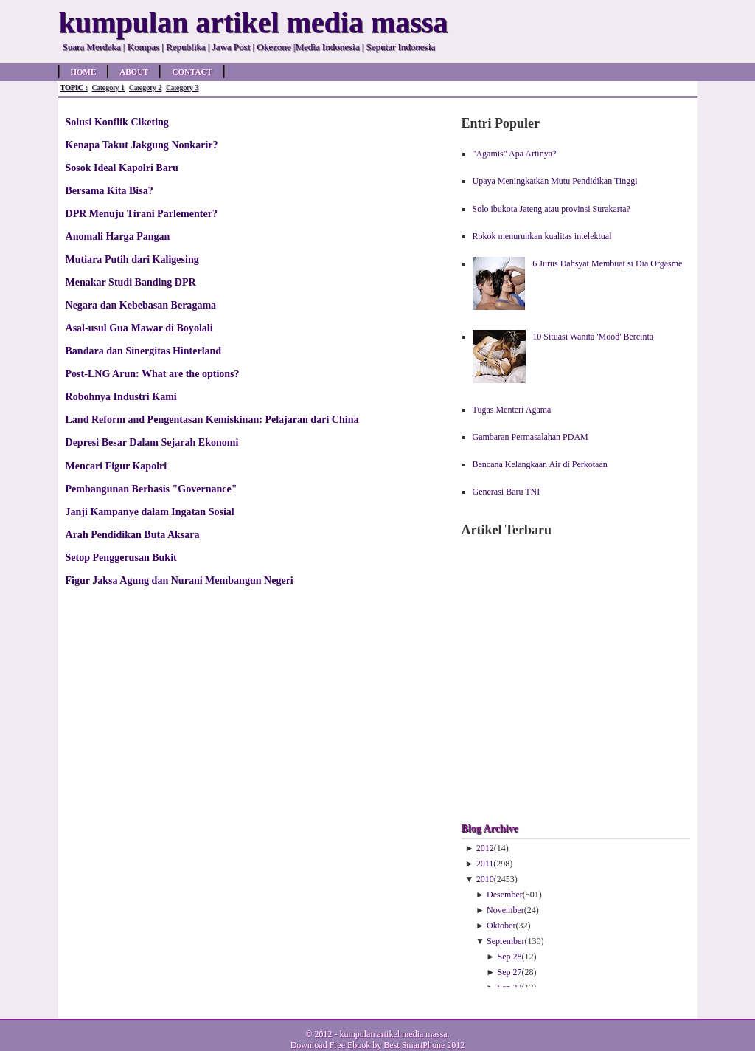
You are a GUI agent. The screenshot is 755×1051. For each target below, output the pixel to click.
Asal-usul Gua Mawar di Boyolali (139, 328)
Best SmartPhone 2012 (424, 1045)
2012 (485, 848)
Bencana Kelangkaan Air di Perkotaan (540, 464)
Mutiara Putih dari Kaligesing (132, 259)
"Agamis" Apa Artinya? (515, 153)
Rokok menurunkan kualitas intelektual (542, 236)
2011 (485, 863)
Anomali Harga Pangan (118, 236)
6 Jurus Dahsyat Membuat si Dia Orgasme (607, 263)
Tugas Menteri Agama (512, 409)
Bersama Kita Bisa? (109, 190)
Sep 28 (510, 956)
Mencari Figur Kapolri (116, 466)
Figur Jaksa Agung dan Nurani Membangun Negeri (179, 580)
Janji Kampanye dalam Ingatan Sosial (150, 511)
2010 (485, 879)
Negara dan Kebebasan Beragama (141, 305)
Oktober (501, 925)
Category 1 (108, 87)
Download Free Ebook (330, 1045)
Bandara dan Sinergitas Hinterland (144, 350)
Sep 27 (510, 972)
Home (84, 71)
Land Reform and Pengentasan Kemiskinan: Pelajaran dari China (212, 419)
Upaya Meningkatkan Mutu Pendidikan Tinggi (555, 181)
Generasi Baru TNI (506, 491)
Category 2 (145, 87)
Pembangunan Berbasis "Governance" (151, 489)
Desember (505, 894)
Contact (192, 71)
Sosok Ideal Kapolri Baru (122, 167)
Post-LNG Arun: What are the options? (153, 373)
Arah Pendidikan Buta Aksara (133, 534)
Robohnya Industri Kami (121, 396)
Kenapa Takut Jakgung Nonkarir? (142, 145)
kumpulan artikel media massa (393, 1034)
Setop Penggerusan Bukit (121, 557)
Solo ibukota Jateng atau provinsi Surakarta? (551, 209)
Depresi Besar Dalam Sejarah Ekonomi (152, 442)
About (133, 71)
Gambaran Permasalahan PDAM (530, 437)
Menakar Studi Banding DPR (131, 282)
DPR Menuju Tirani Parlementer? (142, 213)
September (505, 941)
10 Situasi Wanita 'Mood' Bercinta (592, 336)
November (505, 910)
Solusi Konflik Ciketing (117, 122)
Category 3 (182, 87)
